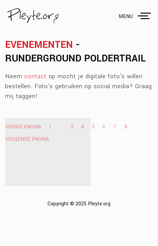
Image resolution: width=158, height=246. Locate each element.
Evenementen (39, 45)
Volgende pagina (27, 139)
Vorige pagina (23, 127)
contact (35, 76)
